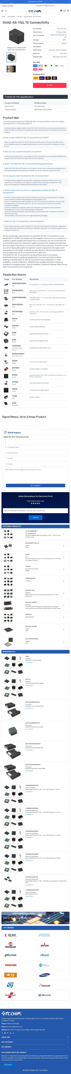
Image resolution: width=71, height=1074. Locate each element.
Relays (20, 16)
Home (3, 16)
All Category (11, 16)
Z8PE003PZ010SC (19, 283)
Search (35, 517)
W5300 (14, 375)
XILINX (45, 1070)
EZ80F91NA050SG (19, 297)
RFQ (50, 85)
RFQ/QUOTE (8, 1065)
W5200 (14, 389)
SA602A (15, 326)
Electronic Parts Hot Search (13, 1052)
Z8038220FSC (17, 290)
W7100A (15, 382)
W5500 (14, 361)
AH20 (14, 403)
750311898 (16, 346)
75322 (14, 396)
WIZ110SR (15, 368)
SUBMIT (36, 485)
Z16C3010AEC (17, 312)
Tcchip (41, 1070)
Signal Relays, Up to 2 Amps (32, 16)
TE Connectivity (61, 32)
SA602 (14, 319)
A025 (14, 340)
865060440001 (18, 354)
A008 (14, 333)
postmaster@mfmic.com (14, 1027)
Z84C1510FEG (17, 304)
